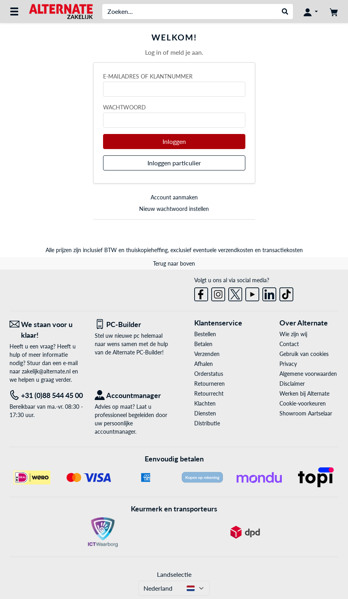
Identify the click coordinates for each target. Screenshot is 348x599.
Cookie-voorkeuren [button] (302, 403)
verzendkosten (235, 250)
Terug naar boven (174, 263)
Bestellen (205, 334)
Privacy (288, 363)
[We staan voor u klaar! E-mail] (46, 330)
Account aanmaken (174, 197)
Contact (289, 344)
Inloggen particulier (174, 162)
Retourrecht (209, 393)
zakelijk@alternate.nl (46, 371)
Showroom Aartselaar (305, 413)
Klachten (205, 403)
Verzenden (207, 353)
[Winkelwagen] (333, 11)
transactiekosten (282, 250)
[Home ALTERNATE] (61, 11)
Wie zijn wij (293, 334)
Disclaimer (292, 383)
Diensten (205, 413)
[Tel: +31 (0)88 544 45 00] (46, 395)
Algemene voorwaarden (308, 373)
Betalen (203, 344)
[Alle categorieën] (14, 11)
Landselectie (174, 574)
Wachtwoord (124, 107)
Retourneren (209, 383)
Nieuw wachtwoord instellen (174, 208)
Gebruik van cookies (304, 353)
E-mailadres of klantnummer (148, 76)
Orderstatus (208, 373)
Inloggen (174, 141)
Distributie (207, 423)
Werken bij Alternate (304, 393)
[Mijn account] (310, 11)
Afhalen (203, 363)
